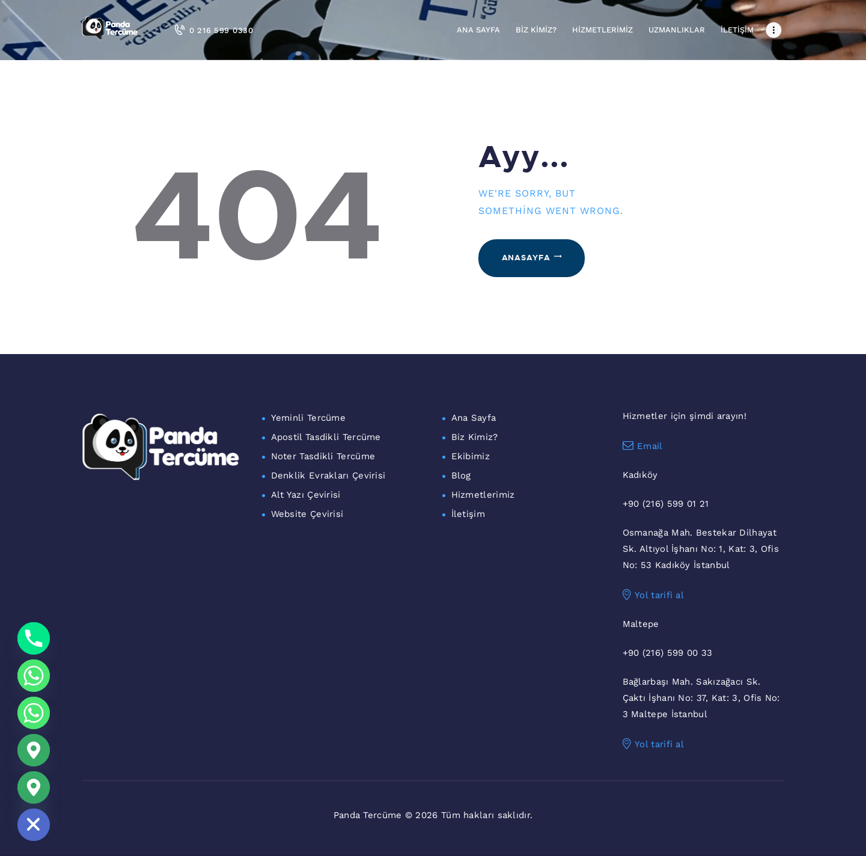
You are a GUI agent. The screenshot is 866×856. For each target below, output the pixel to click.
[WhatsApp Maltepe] (33, 713)
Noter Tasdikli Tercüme (323, 456)
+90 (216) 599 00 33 (668, 652)
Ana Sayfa (473, 417)
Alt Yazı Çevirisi (306, 494)
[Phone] (33, 638)
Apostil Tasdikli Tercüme (326, 437)
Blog (461, 475)
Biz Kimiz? (474, 437)
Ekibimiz (470, 456)
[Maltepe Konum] (33, 787)
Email (643, 446)
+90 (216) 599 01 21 (666, 503)
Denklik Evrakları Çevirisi (328, 475)
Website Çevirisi (307, 514)
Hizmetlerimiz (483, 494)
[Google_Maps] (33, 750)
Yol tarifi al (654, 595)
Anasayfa (526, 257)
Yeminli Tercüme (308, 417)
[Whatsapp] (33, 675)
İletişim (468, 514)
